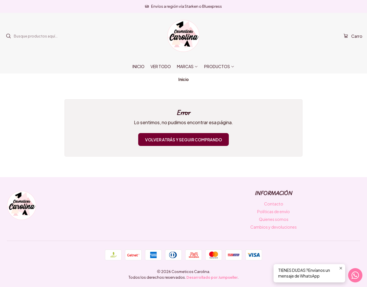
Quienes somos (273, 219)
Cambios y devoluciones (273, 226)
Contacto (273, 203)
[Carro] (353, 36)
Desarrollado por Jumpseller (212, 277)
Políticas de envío (273, 211)
